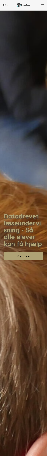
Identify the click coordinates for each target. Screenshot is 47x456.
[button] (5, 5)
